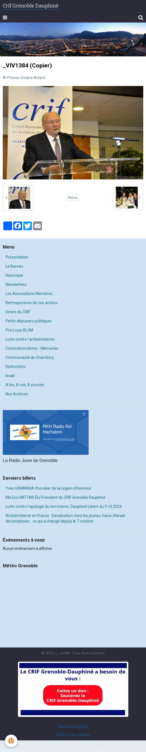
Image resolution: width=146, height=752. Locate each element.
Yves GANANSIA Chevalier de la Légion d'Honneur (48, 488)
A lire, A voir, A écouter (25, 385)
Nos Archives (17, 394)
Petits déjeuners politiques (29, 321)
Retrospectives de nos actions (32, 303)
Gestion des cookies (73, 735)
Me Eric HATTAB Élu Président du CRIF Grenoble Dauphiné (55, 497)
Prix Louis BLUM (19, 330)
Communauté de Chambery (30, 357)
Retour (73, 198)
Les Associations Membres (29, 293)
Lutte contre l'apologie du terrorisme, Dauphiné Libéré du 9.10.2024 (64, 506)
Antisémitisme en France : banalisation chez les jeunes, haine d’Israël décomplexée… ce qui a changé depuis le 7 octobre (65, 518)
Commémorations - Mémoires (32, 348)
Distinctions (16, 366)
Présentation (17, 257)
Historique (14, 275)
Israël (10, 376)
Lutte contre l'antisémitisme (30, 339)
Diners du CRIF (18, 312)
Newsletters (16, 284)
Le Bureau (14, 266)
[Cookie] (11, 741)
